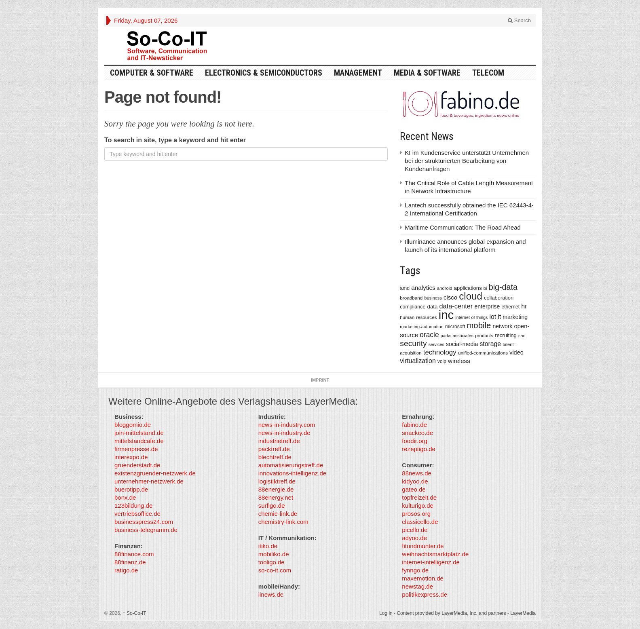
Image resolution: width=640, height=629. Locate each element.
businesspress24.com (143, 521)
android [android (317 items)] (444, 288)
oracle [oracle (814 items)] (429, 335)
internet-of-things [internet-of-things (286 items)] (471, 317)
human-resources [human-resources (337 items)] (418, 317)
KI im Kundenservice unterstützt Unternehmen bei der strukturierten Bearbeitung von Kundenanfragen (467, 160)
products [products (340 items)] (484, 335)
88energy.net (275, 497)
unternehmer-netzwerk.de (149, 481)
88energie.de (276, 489)
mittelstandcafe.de (139, 440)
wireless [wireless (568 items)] (459, 360)
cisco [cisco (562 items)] (450, 297)
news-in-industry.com (286, 424)
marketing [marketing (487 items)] (515, 317)
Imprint (320, 380)
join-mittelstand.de (139, 432)
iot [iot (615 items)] (493, 316)
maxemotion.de (423, 578)
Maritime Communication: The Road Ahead (463, 227)
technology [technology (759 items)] (439, 352)
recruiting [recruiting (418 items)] (506, 335)
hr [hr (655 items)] (524, 306)
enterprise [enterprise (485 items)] (487, 306)
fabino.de (414, 424)
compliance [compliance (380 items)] (412, 307)
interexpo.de (131, 457)
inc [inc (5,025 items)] (446, 314)
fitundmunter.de (423, 545)
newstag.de (417, 586)
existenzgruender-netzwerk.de (155, 473)
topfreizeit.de (419, 497)
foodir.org (414, 440)
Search (519, 20)
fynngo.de (415, 570)
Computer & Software (151, 73)
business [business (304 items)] (433, 298)
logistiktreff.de (277, 481)
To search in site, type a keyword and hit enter (175, 140)
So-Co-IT (134, 613)
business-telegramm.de (145, 529)
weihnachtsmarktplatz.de (435, 554)
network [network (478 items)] (502, 326)
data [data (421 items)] (432, 307)
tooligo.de (271, 562)
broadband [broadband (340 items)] (411, 297)
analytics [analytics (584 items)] (423, 287)
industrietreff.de (279, 440)
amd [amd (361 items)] (405, 288)
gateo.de (413, 489)
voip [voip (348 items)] (441, 361)
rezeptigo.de (418, 448)
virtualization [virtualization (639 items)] (418, 360)
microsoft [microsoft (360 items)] (455, 326)
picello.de (414, 529)
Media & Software (427, 73)
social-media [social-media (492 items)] (462, 344)
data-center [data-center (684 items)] (456, 306)
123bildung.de (133, 505)
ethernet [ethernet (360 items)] (510, 307)
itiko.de (268, 545)
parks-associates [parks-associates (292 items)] (457, 335)
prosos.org (416, 513)
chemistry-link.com (283, 521)
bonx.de (125, 497)
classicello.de (420, 521)
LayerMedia (523, 613)
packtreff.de (274, 448)
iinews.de (271, 594)
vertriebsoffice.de (137, 513)
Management (358, 73)
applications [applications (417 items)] (468, 288)
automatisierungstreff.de (290, 465)
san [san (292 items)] (521, 335)
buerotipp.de (131, 489)
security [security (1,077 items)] (413, 343)
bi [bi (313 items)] (485, 288)
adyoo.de (414, 537)
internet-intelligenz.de (431, 562)
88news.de (416, 473)
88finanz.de (130, 562)
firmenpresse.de (136, 448)
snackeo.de (417, 432)
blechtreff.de (274, 457)
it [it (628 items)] (499, 316)
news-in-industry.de (284, 432)
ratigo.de (126, 570)
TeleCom (488, 73)
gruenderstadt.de (137, 465)
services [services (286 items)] (436, 344)
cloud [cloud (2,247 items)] (470, 296)
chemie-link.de (278, 513)
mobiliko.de (273, 554)
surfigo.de (271, 505)
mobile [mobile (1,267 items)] (479, 325)
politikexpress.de (424, 594)
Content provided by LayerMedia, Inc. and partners (451, 613)
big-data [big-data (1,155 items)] (503, 287)
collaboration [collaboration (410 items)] (498, 298)
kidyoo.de (415, 481)
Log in (386, 613)
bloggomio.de (132, 424)
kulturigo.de (417, 505)
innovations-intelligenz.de (292, 473)
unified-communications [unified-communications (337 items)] (483, 352)
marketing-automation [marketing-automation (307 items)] (421, 326)
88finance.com (134, 554)
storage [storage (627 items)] (490, 343)
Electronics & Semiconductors (263, 73)
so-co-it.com (274, 570)
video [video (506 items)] (516, 352)
